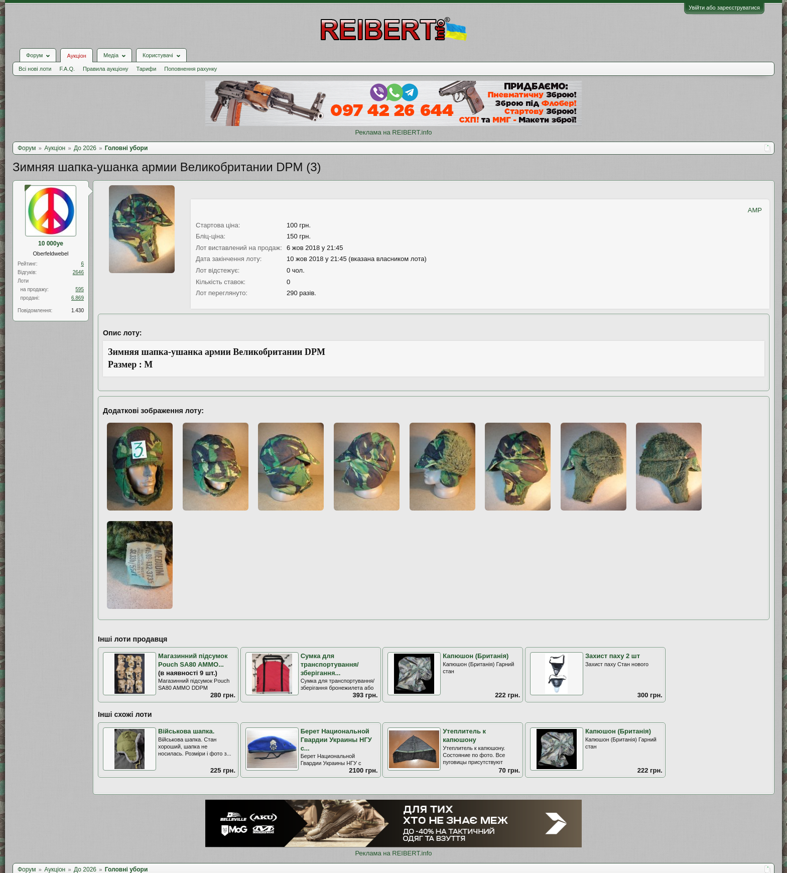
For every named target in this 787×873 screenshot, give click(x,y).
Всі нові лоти (35, 69)
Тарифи (147, 69)
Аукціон (76, 56)
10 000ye (50, 243)
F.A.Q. (67, 69)
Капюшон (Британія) (475, 656)
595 (79, 289)
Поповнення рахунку (190, 69)
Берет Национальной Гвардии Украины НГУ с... (336, 739)
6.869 (77, 298)
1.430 (77, 310)
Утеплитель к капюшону (464, 735)
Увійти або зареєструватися (724, 8)
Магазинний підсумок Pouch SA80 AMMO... (193, 660)
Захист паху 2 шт (612, 656)
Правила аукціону (105, 69)
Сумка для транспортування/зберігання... (330, 664)
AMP (755, 210)
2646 (78, 272)
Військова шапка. (186, 731)
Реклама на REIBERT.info (393, 132)
